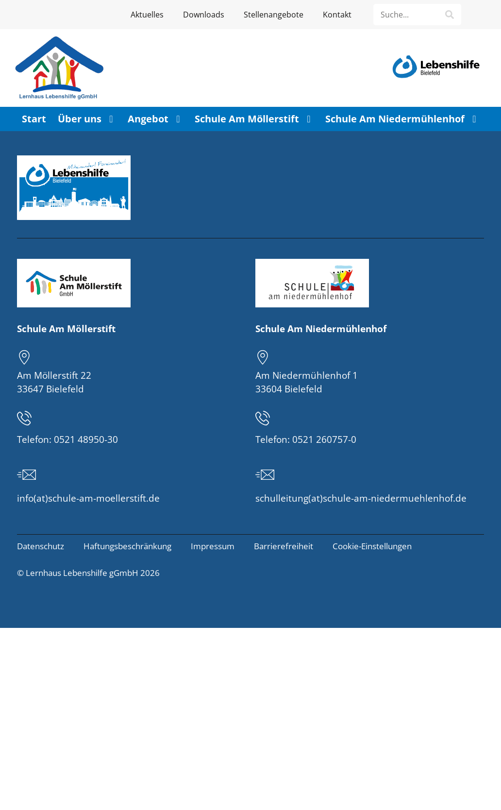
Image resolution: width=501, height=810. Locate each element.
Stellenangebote (273, 14)
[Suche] (449, 14)
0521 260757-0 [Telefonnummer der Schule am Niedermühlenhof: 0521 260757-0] (324, 439)
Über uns (87, 119)
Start (34, 118)
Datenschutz (40, 546)
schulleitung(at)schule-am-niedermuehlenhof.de (361, 498)
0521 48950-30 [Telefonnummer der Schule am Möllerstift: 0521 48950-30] (86, 439)
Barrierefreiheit (283, 546)
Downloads (203, 14)
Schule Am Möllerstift (254, 119)
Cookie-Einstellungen (372, 546)
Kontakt (337, 14)
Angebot (155, 119)
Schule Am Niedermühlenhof (402, 119)
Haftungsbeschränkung (127, 546)
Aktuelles (147, 14)
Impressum (212, 546)
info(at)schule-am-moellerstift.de (88, 498)
